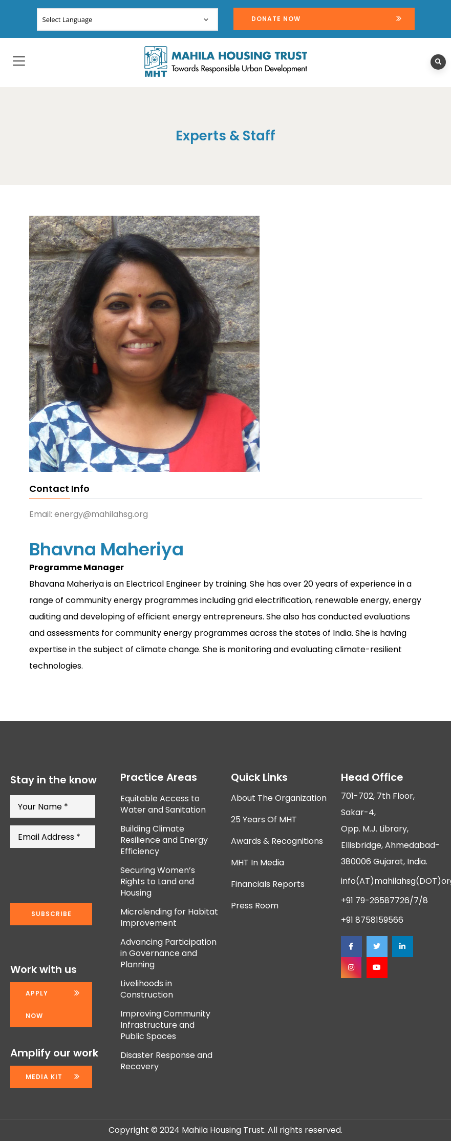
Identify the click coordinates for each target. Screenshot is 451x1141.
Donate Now (275, 18)
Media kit (44, 1076)
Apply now (37, 1004)
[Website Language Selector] (127, 19)
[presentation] (88, 876)
